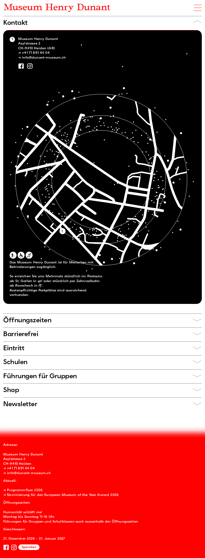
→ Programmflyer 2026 (22, 490)
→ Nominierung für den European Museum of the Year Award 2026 (61, 495)
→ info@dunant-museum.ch (42, 57)
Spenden (29, 547)
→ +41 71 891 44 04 (34, 53)
